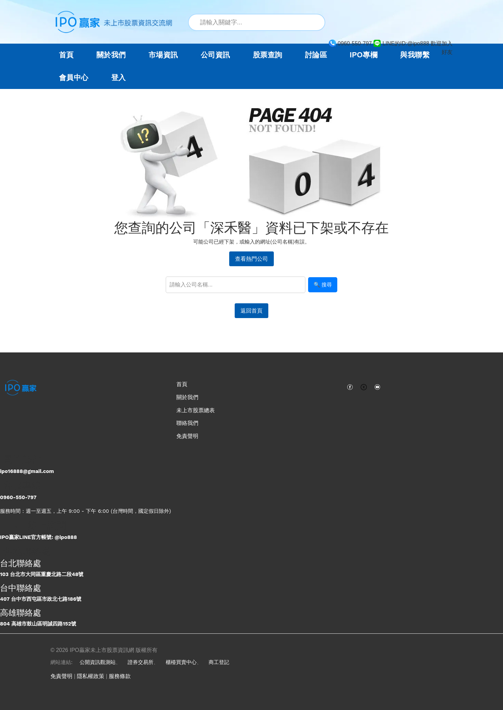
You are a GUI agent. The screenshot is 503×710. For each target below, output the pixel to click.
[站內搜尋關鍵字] (256, 22)
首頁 (66, 55)
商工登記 (219, 662)
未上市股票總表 (195, 410)
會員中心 (74, 78)
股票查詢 (267, 55)
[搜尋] (315, 22)
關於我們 (187, 397)
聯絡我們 (187, 423)
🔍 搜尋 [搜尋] (323, 285)
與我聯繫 (415, 55)
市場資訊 (163, 55)
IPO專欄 (363, 55)
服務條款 (120, 676)
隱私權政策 (90, 676)
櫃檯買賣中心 (181, 662)
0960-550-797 (18, 497)
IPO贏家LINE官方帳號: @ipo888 (38, 537)
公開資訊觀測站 (98, 662)
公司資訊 (215, 55)
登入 (118, 78)
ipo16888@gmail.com (27, 471)
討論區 (316, 55)
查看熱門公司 (251, 259)
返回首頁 (251, 311)
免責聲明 (187, 436)
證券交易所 (140, 662)
